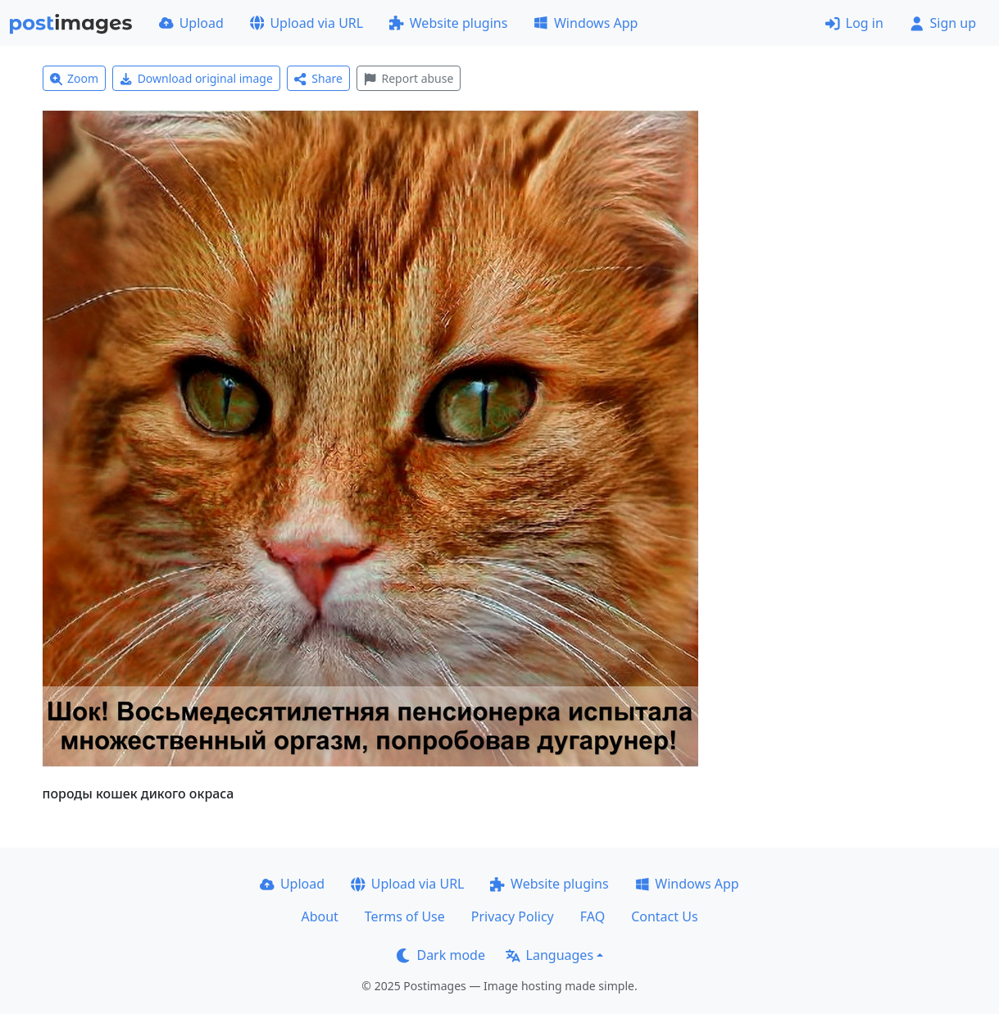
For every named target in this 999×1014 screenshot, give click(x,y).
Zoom (74, 78)
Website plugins (448, 23)
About (319, 916)
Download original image (196, 78)
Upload (191, 23)
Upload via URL (306, 23)
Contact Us (664, 916)
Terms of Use (405, 916)
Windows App (586, 23)
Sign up (943, 23)
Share (318, 78)
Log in (854, 23)
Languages (549, 955)
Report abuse (408, 78)
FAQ (592, 916)
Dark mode (441, 955)
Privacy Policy (512, 916)
